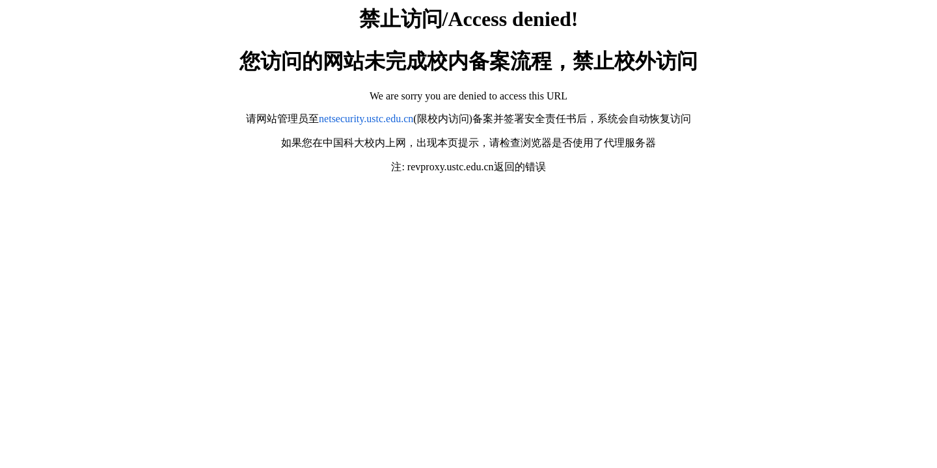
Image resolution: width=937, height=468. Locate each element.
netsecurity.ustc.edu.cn (366, 118)
